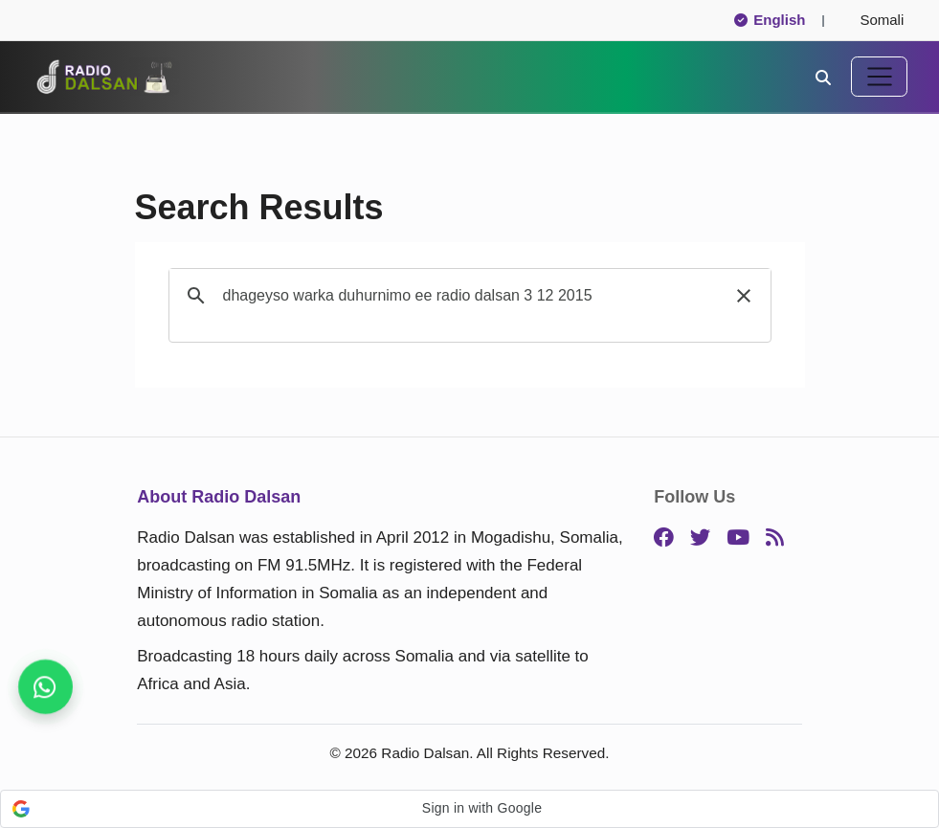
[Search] (823, 76)
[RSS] (775, 538)
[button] (743, 295)
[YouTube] (738, 538)
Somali (874, 19)
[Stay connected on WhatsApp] (45, 687)
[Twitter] (700, 538)
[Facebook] (664, 538)
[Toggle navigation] (879, 76)
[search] (467, 295)
